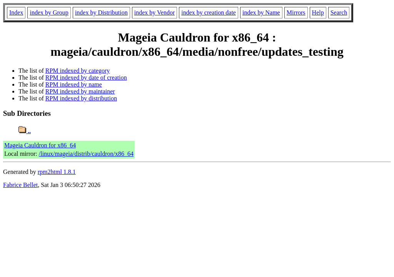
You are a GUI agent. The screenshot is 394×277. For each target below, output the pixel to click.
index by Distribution (101, 12)
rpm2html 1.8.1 (57, 172)
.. (24, 131)
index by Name (261, 12)
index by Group (49, 12)
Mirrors (296, 12)
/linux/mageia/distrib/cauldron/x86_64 (86, 153)
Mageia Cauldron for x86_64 (40, 145)
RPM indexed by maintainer (80, 91)
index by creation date (208, 12)
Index (16, 12)
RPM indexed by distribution (81, 98)
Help (318, 12)
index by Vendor (154, 12)
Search (339, 12)
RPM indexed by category (77, 70)
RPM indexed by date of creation (86, 77)
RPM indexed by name (73, 84)
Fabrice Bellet (20, 185)
